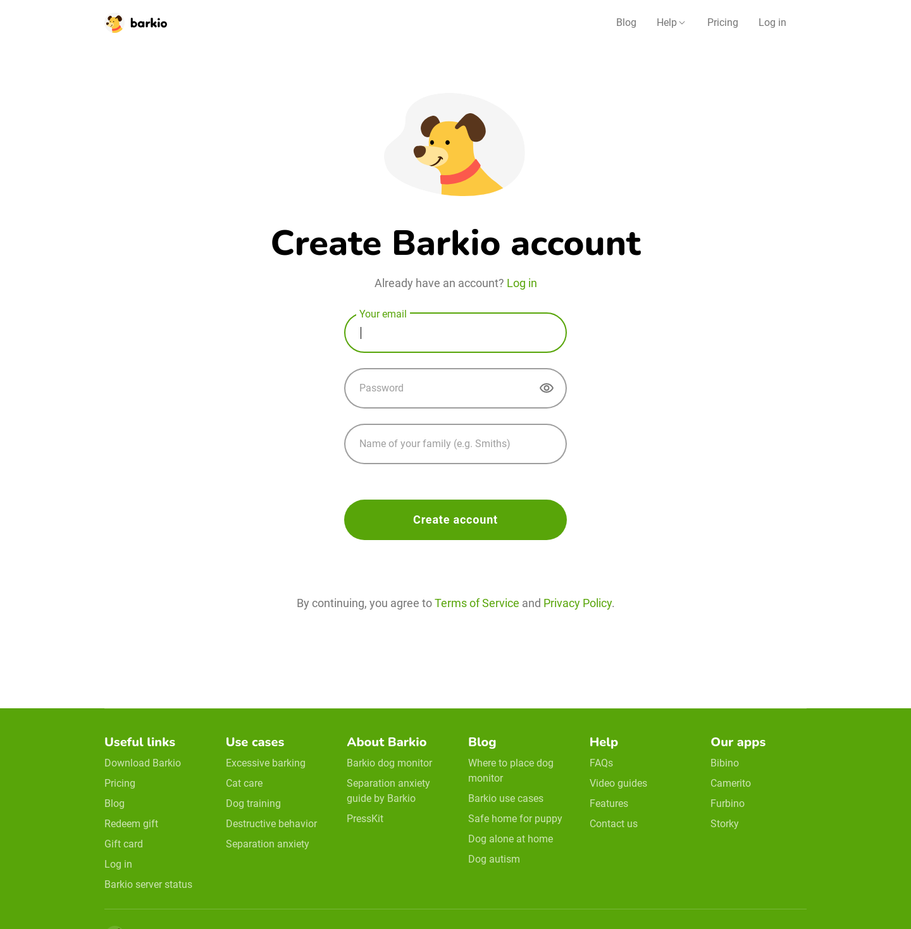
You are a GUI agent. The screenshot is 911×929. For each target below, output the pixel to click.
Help (667, 22)
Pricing (722, 22)
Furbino (727, 803)
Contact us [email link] (614, 824)
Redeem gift (131, 824)
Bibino (724, 763)
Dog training (253, 803)
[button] (672, 22)
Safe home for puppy (515, 819)
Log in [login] (522, 283)
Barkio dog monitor (389, 763)
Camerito (730, 783)
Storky (724, 824)
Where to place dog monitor (511, 770)
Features (609, 803)
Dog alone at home (510, 839)
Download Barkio (142, 763)
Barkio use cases (505, 798)
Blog (626, 22)
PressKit (365, 819)
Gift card (123, 844)
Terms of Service (477, 603)
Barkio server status (148, 884)
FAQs (601, 763)
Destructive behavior (271, 824)
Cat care (244, 783)
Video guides (618, 783)
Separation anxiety (267, 844)
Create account (455, 519)
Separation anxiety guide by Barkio (388, 790)
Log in (772, 22)
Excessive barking (266, 763)
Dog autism (494, 859)
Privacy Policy (577, 603)
